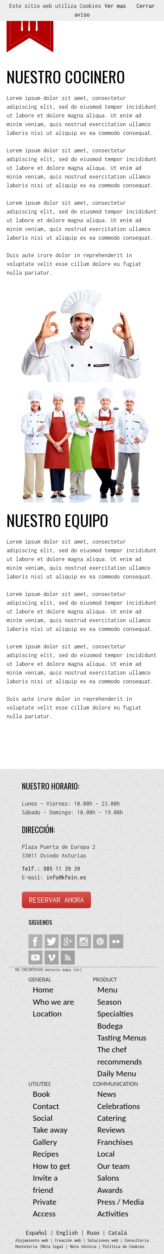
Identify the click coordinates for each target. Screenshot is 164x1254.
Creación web (68, 1240)
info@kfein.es (64, 877)
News (107, 1094)
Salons (108, 1178)
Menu (108, 990)
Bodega (110, 1026)
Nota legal (52, 1246)
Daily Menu (117, 1073)
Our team (114, 1166)
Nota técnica (83, 1246)
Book (41, 1094)
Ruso (93, 1233)
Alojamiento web (31, 1240)
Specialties (115, 1014)
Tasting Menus (122, 1038)
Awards (110, 1190)
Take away (50, 1130)
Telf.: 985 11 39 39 (51, 868)
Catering (112, 1118)
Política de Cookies (123, 1246)
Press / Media (121, 1202)
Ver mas (115, 6)
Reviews (111, 1130)
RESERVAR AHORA (56, 900)
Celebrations (119, 1106)
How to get (51, 1166)
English (67, 1233)
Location (47, 1014)
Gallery (45, 1142)
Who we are (53, 1002)
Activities (113, 1214)
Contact (46, 1106)
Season (110, 1002)
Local (106, 1154)
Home (43, 990)
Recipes (46, 1154)
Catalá (117, 1233)
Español (36, 1233)
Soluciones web (102, 1240)
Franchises (115, 1142)
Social (42, 1118)
